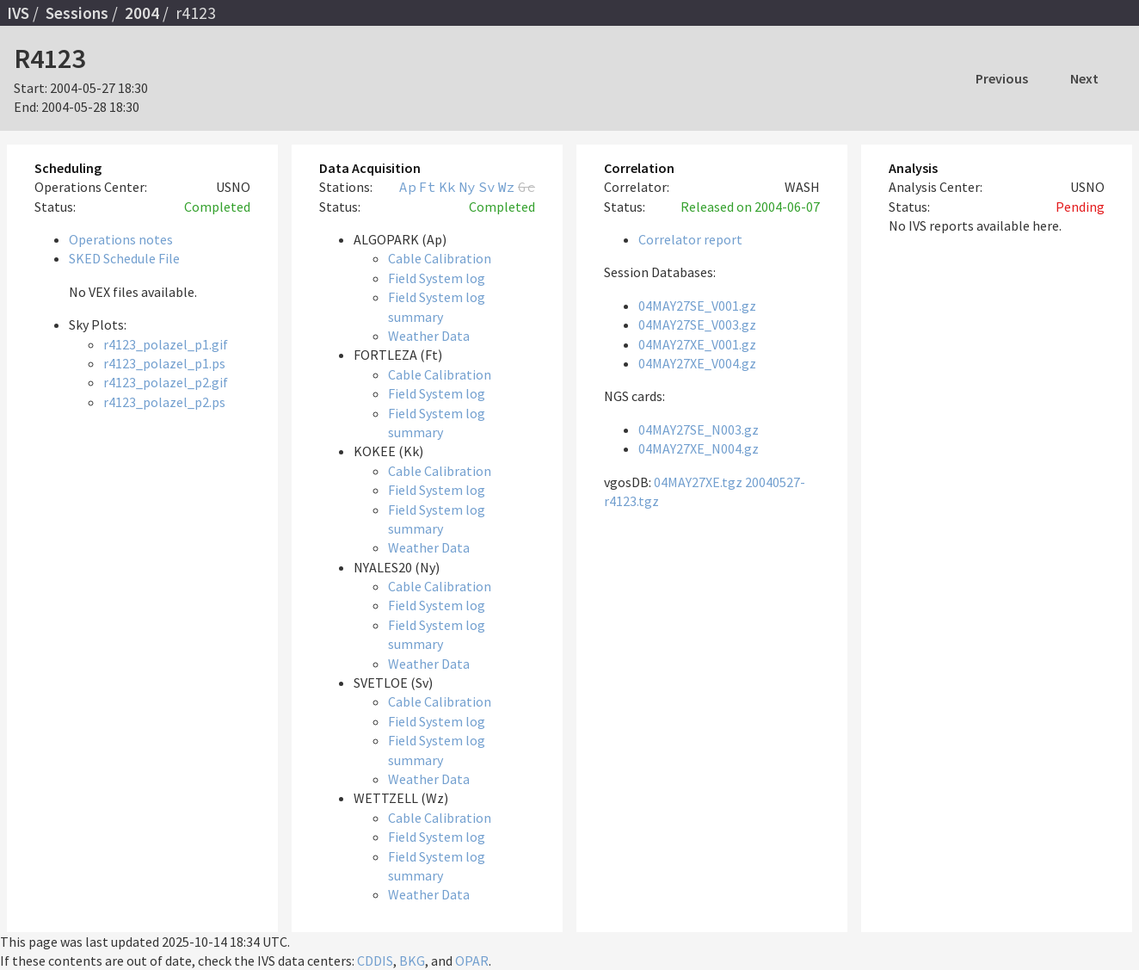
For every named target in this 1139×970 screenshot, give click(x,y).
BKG (412, 960)
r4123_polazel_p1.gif (165, 344)
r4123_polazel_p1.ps (164, 363)
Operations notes (121, 239)
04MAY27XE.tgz (698, 482)
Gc (526, 186)
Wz (506, 186)
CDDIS (375, 960)
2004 (142, 13)
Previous (1002, 78)
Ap (407, 186)
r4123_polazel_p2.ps (164, 402)
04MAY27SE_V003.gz (697, 324)
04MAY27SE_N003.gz (698, 429)
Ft (427, 186)
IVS (18, 13)
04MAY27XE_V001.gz (697, 344)
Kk (447, 186)
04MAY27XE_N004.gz (698, 448)
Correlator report (690, 239)
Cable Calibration (439, 258)
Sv (487, 186)
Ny (467, 186)
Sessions (77, 13)
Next (1084, 78)
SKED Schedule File (124, 258)
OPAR (472, 960)
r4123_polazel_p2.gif (165, 382)
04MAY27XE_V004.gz (697, 363)
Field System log (436, 278)
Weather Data (429, 335)
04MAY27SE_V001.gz (697, 305)
